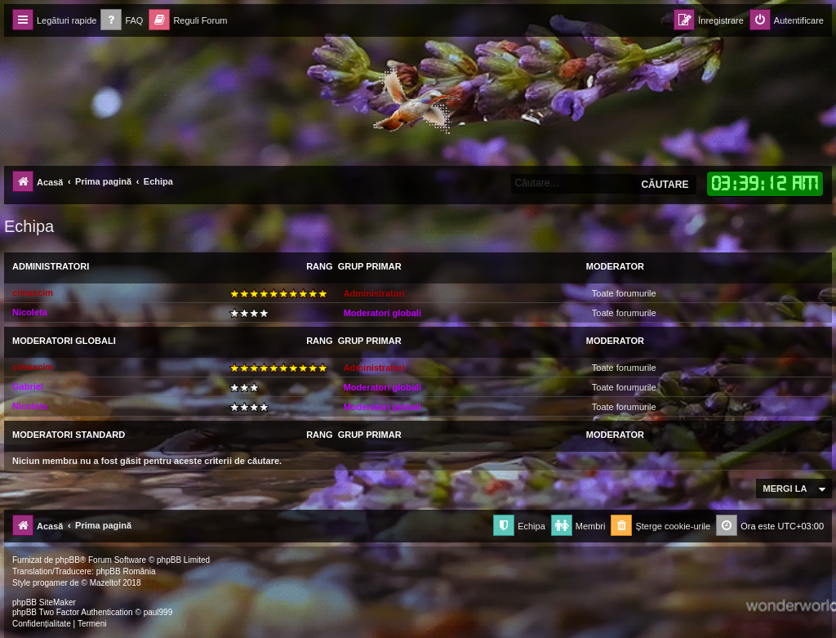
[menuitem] (121, 21)
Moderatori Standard (68, 434)
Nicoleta (29, 312)
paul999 (158, 612)
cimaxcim (32, 292)
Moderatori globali (382, 313)
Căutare (664, 184)
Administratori (50, 266)
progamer (50, 582)
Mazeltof (105, 582)
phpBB (68, 559)
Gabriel (27, 386)
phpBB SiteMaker (44, 602)
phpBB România (126, 571)
